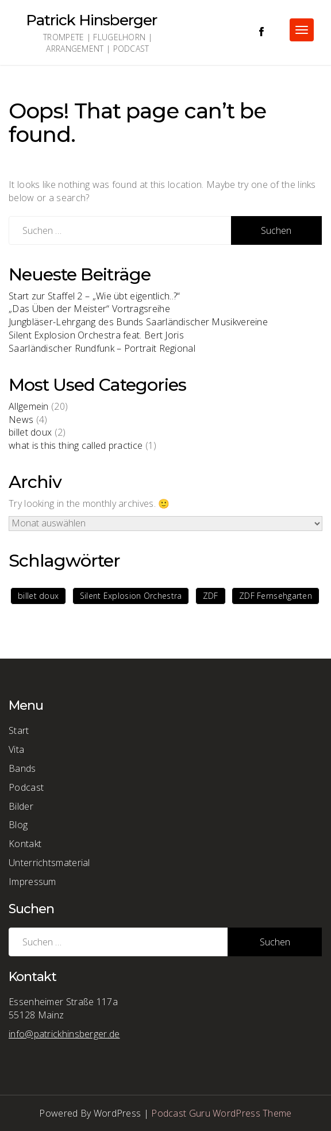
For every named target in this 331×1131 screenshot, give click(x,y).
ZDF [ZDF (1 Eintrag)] (210, 595)
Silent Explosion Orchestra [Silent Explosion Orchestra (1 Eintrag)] (131, 595)
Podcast (26, 787)
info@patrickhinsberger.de (64, 1034)
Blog (18, 824)
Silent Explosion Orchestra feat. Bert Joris (96, 335)
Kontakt (25, 843)
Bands (22, 768)
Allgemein (29, 406)
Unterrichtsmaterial (49, 862)
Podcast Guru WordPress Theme (221, 1113)
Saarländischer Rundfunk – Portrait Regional (102, 348)
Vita (16, 749)
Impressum (32, 881)
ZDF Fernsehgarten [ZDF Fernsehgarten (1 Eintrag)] (275, 595)
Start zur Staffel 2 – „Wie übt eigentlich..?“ (94, 296)
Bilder (21, 806)
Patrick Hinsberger (91, 20)
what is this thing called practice (76, 445)
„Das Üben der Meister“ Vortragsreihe (89, 308)
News (21, 419)
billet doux (30, 432)
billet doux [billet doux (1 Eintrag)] (38, 595)
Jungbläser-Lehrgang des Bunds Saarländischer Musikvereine (138, 322)
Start (19, 730)
